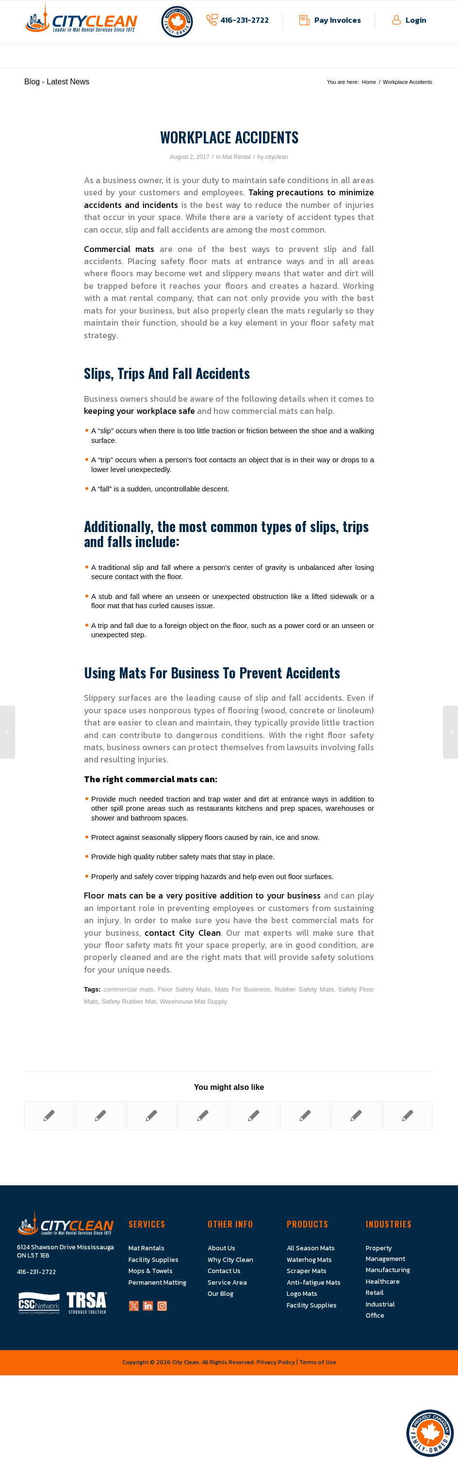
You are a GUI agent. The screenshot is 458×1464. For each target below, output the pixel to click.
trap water (224, 799)
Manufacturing (388, 1270)
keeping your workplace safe (139, 411)
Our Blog (220, 1293)
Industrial (380, 1304)
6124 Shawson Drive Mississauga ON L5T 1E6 (65, 1251)
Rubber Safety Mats (304, 989)
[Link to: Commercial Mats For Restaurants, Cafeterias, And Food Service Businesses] (203, 1115)
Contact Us (224, 1270)
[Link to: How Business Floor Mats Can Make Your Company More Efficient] (152, 1115)
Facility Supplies (154, 1259)
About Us (221, 1248)
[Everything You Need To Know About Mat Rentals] (7, 732)
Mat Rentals (146, 1248)
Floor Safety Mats (184, 989)
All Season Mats (311, 1248)
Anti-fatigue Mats (314, 1282)
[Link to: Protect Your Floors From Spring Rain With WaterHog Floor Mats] (408, 1115)
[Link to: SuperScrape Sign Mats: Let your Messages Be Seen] (254, 1115)
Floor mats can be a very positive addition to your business (202, 895)
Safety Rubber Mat (129, 1001)
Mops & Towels (151, 1270)
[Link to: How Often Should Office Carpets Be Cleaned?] (356, 1115)
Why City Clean (230, 1259)
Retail (375, 1292)
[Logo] (81, 21)
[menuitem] (106, 62)
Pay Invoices (337, 20)
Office (375, 1315)
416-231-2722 (244, 20)
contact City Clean (182, 933)
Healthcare (383, 1281)
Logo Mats (302, 1293)
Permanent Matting (157, 1282)
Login (416, 20)
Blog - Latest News (56, 82)
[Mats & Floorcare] (450, 732)
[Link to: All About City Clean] (49, 1115)
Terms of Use (317, 1362)
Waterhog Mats (309, 1259)
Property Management (385, 1253)
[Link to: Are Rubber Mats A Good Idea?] (101, 1115)
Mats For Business (242, 989)
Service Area (227, 1282)
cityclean (276, 157)
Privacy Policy (276, 1362)
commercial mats (128, 989)
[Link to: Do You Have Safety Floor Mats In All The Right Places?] (305, 1115)
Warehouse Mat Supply (193, 1001)
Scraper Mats (307, 1270)
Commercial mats (119, 249)
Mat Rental (236, 157)
